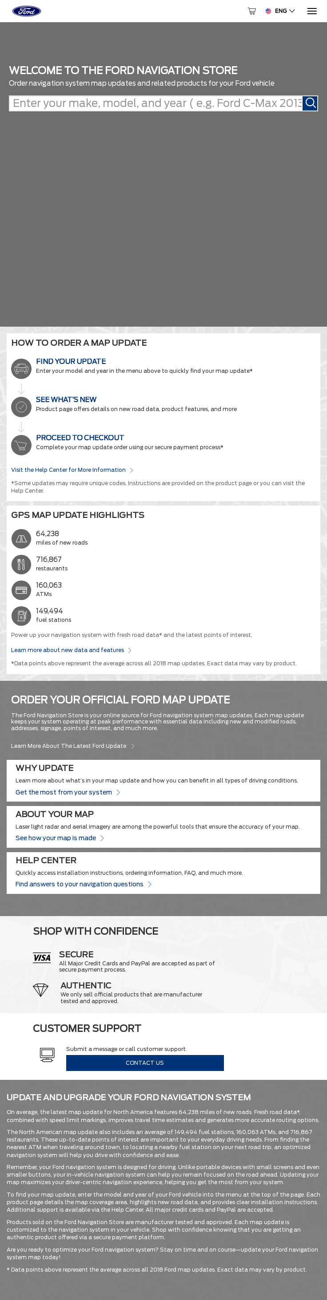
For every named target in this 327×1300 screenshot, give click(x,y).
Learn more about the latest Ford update (73, 746)
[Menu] (311, 11)
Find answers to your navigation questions (83, 884)
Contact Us (145, 1062)
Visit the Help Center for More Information (72, 469)
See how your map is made (60, 837)
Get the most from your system (68, 792)
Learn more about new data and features (71, 650)
